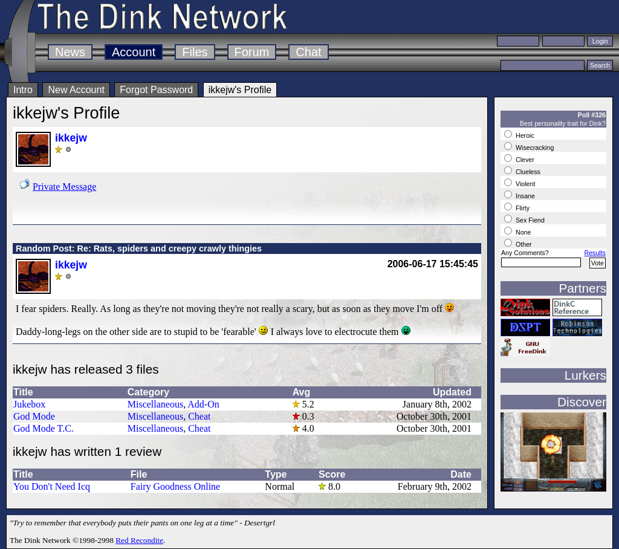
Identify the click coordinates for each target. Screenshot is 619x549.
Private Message (64, 186)
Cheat (199, 416)
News (70, 52)
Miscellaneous (155, 404)
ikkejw (71, 138)
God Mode (34, 416)
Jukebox (29, 404)
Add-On (203, 404)
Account (133, 52)
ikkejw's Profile (240, 90)
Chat (308, 52)
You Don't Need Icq (51, 486)
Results (595, 252)
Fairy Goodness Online (175, 486)
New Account (76, 90)
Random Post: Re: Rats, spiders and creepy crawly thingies (139, 248)
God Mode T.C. (43, 428)
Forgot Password (156, 90)
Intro (23, 90)
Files (194, 52)
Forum (252, 52)
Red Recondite (139, 540)
